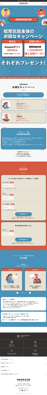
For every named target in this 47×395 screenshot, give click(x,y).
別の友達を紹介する (23, 239)
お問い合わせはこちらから (23, 388)
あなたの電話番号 (8, 204)
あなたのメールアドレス (8, 194)
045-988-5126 (24, 384)
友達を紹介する (23, 214)
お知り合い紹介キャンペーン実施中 (23, 0)
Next (30, 293)
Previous (17, 293)
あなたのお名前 (8, 182)
